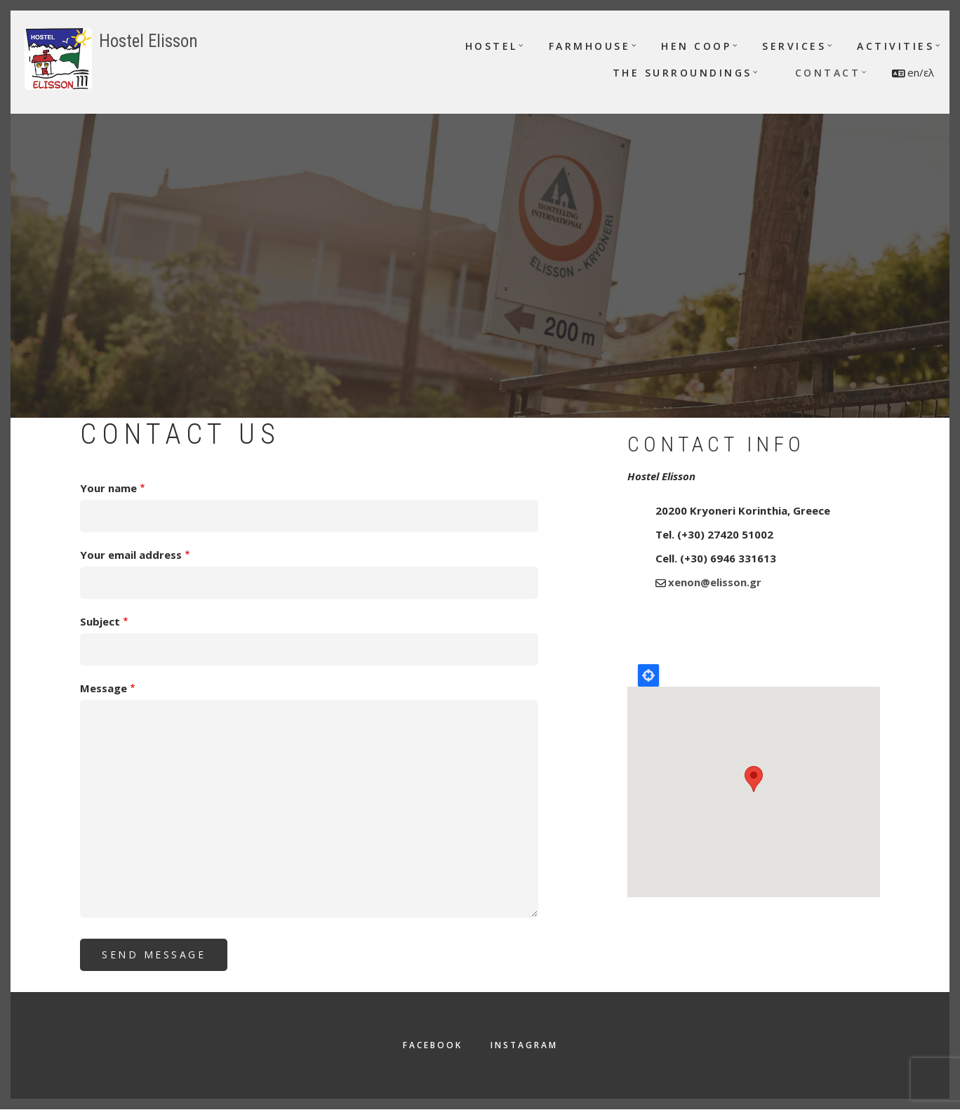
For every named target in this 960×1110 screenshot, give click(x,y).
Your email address (131, 555)
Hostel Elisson (148, 41)
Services (794, 46)
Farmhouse (590, 46)
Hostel (491, 46)
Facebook (432, 1045)
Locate (648, 675)
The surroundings (682, 72)
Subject (100, 621)
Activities (895, 46)
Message (103, 688)
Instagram (524, 1045)
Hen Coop (696, 46)
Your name (108, 488)
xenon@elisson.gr (714, 582)
